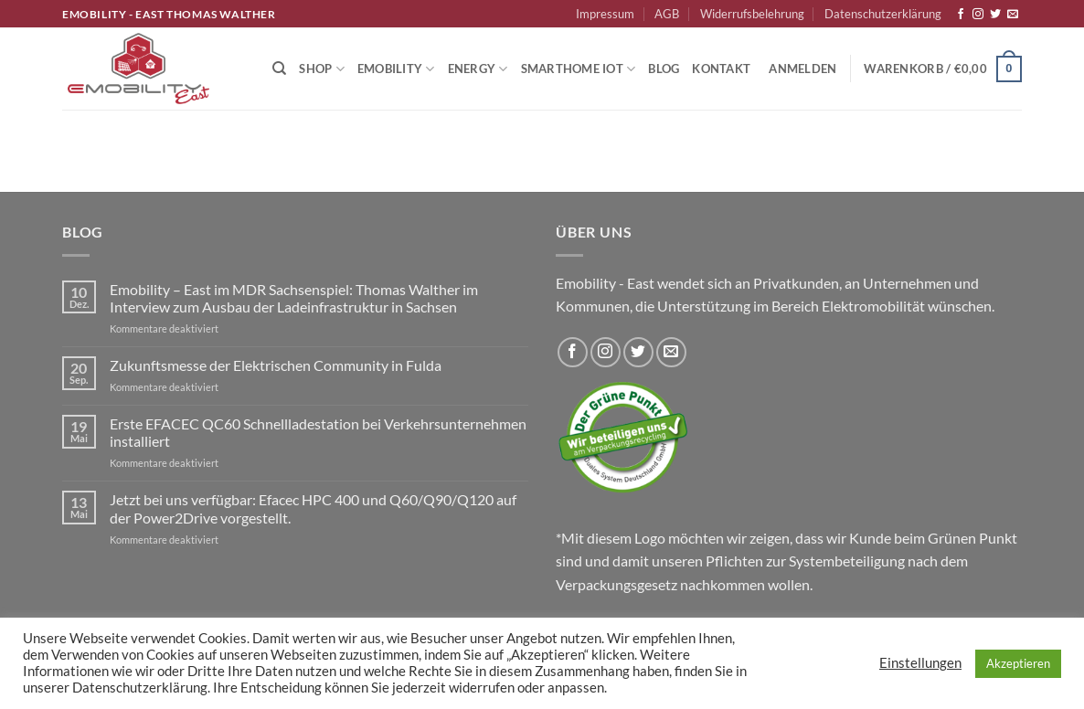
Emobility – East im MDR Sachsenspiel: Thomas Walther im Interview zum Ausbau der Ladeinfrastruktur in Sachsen (294, 297)
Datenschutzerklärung (882, 13)
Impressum (605, 13)
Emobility (396, 69)
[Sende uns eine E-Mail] (1012, 14)
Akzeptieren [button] (1018, 663)
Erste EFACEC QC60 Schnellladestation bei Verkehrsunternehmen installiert (318, 432)
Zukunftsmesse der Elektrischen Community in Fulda (275, 365)
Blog (663, 68)
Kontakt (721, 68)
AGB (666, 13)
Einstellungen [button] (920, 663)
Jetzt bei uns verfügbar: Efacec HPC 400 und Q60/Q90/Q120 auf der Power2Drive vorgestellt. (313, 508)
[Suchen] (279, 68)
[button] (802, 68)
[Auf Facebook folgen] (960, 14)
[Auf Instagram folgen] (977, 14)
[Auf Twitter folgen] (995, 14)
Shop (321, 69)
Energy (478, 69)
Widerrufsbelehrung (752, 13)
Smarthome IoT (578, 69)
